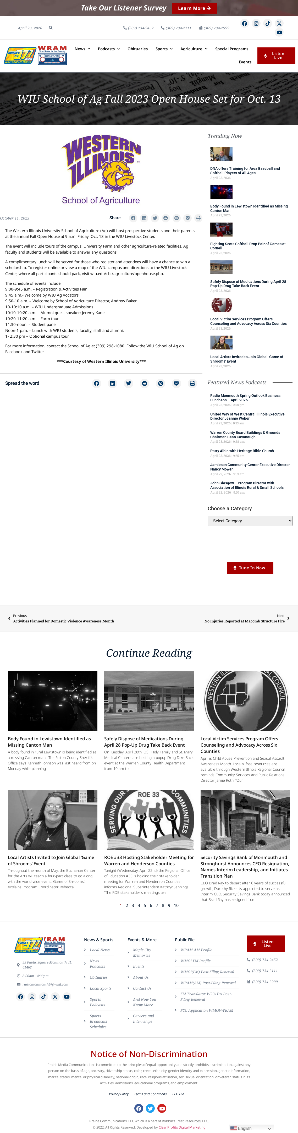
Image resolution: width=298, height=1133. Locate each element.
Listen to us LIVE (250, 551)
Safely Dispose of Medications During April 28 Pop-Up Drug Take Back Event (248, 284)
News (82, 49)
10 (176, 905)
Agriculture (193, 49)
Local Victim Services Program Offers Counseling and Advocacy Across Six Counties (248, 321)
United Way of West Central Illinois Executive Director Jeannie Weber (247, 416)
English (241, 1129)
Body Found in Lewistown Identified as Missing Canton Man (49, 742)
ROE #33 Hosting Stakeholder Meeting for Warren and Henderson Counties (149, 860)
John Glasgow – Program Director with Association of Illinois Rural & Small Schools (247, 485)
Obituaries (138, 48)
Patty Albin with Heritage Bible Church (242, 451)
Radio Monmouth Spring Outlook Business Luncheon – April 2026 (245, 397)
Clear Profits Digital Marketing (182, 1127)
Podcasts (109, 49)
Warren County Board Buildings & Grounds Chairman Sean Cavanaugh (245, 434)
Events (245, 61)
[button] (50, 27)
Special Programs (231, 48)
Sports (164, 49)
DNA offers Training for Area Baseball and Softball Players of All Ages (245, 170)
